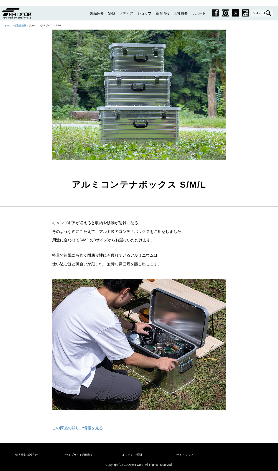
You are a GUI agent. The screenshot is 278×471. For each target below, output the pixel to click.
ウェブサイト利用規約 (79, 454)
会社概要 (181, 13)
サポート (199, 13)
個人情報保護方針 (26, 454)
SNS (111, 13)
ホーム (8, 25)
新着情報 (162, 13)
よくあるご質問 (132, 454)
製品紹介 (97, 13)
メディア (126, 13)
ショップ (144, 13)
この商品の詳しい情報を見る (77, 428)
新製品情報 (20, 25)
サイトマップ (184, 454)
